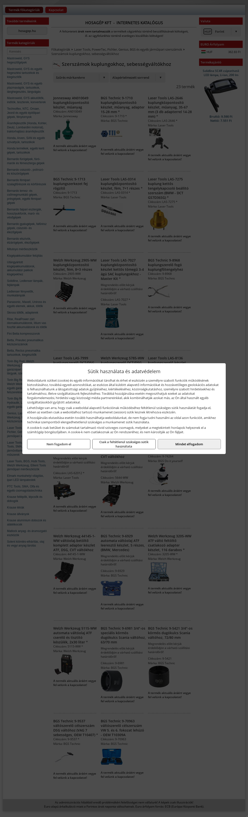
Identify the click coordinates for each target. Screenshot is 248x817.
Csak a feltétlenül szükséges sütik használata (123, 444)
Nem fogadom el (58, 444)
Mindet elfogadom (189, 444)
